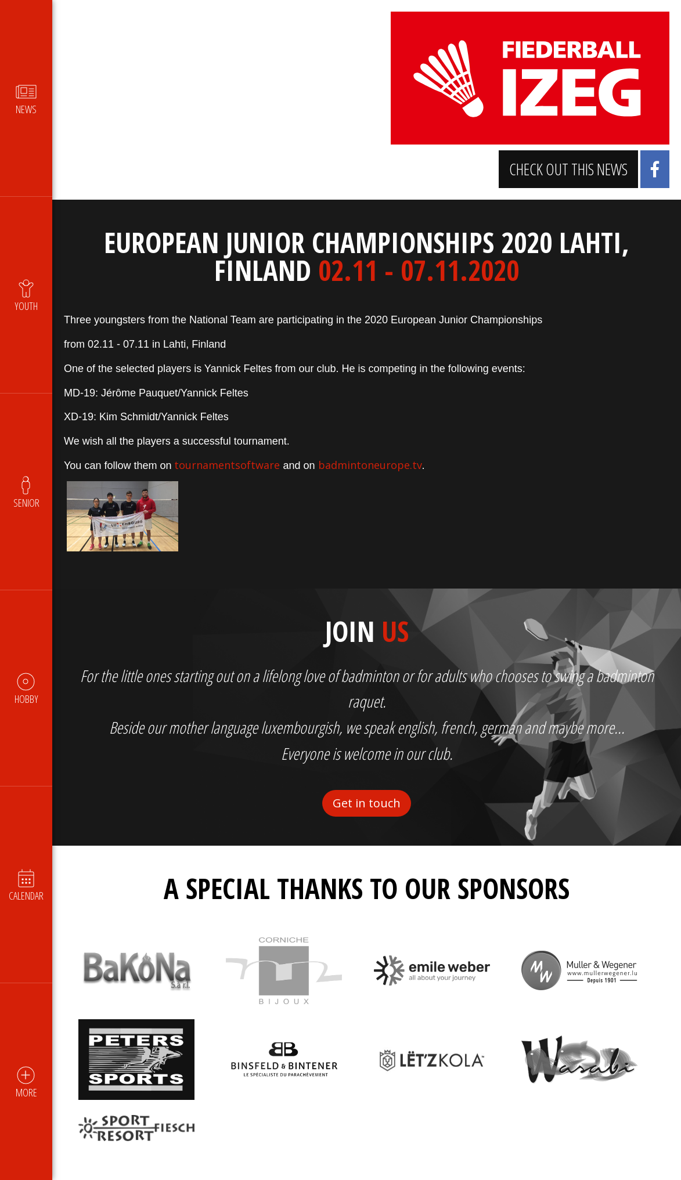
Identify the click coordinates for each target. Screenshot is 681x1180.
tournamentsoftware (227, 465)
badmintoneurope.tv (370, 465)
